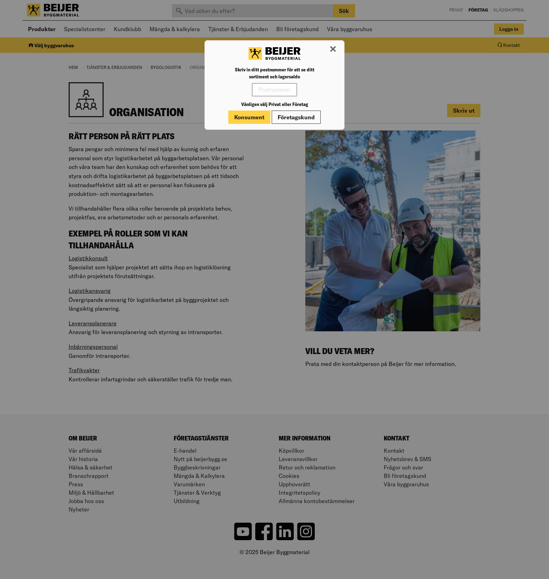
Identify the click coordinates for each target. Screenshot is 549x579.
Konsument (249, 117)
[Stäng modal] (333, 49)
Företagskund (296, 117)
